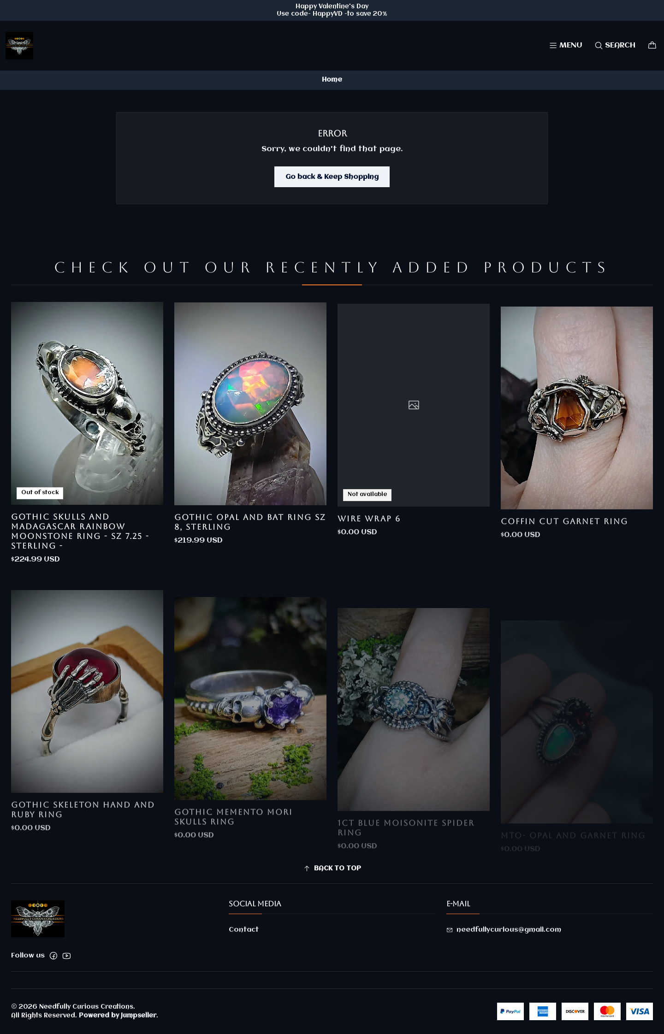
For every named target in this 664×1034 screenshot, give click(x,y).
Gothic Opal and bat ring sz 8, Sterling (250, 548)
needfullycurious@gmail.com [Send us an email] (503, 930)
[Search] (615, 45)
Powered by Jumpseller (117, 1015)
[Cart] (652, 45)
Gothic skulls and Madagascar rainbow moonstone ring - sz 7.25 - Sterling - (80, 547)
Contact (244, 930)
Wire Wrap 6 (369, 556)
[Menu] (565, 45)
